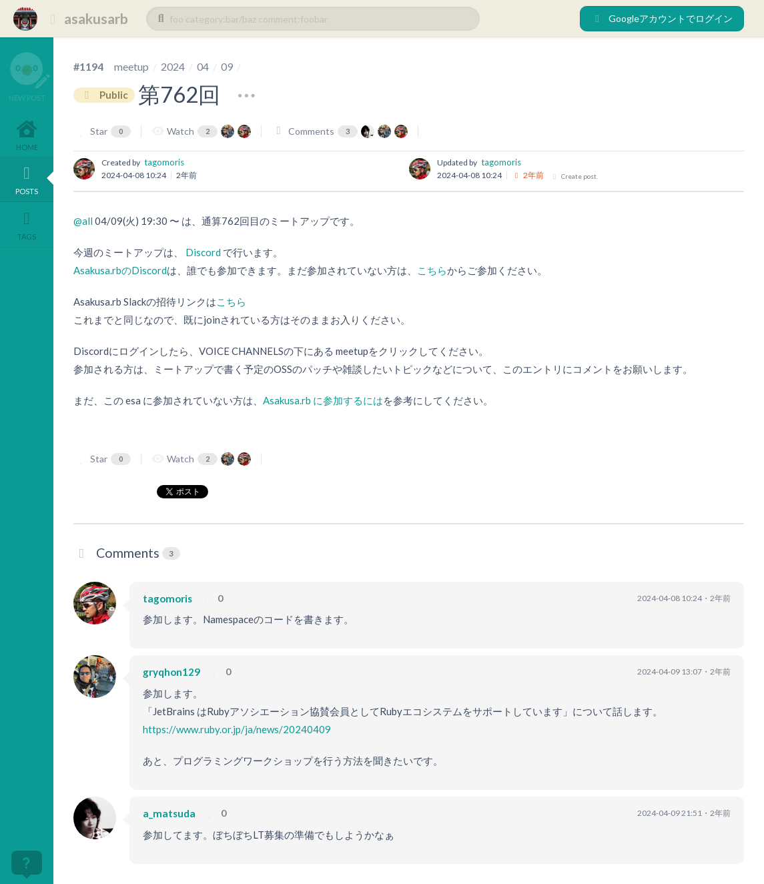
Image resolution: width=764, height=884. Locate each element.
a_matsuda (169, 813)
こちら (432, 270)
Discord (203, 252)
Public (104, 95)
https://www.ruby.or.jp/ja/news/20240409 (237, 729)
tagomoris (164, 162)
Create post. (574, 176)
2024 (173, 66)
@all (83, 221)
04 (203, 66)
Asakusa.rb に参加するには (323, 400)
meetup (131, 66)
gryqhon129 (171, 672)
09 (227, 66)
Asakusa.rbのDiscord (120, 270)
